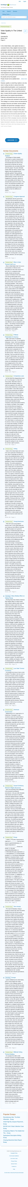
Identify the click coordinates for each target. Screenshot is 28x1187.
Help (14, 1169)
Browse (15, 11)
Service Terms (14, 1163)
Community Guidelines (14, 1155)
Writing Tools (5, 14)
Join (20, 1)
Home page (3, 23)
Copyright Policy (14, 1153)
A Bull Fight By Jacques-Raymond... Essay (13, 1123)
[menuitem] (19, 1)
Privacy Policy (14, 1161)
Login (24, 1)
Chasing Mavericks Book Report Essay (12, 1141)
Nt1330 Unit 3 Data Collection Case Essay (13, 1127)
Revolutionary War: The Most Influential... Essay (11, 1118)
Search (9, 11)
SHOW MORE (12, 140)
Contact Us (14, 1166)
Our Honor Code (14, 1158)
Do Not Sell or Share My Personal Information (14, 1172)
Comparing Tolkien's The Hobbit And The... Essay (13, 1132)
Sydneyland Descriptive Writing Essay (12, 1136)
